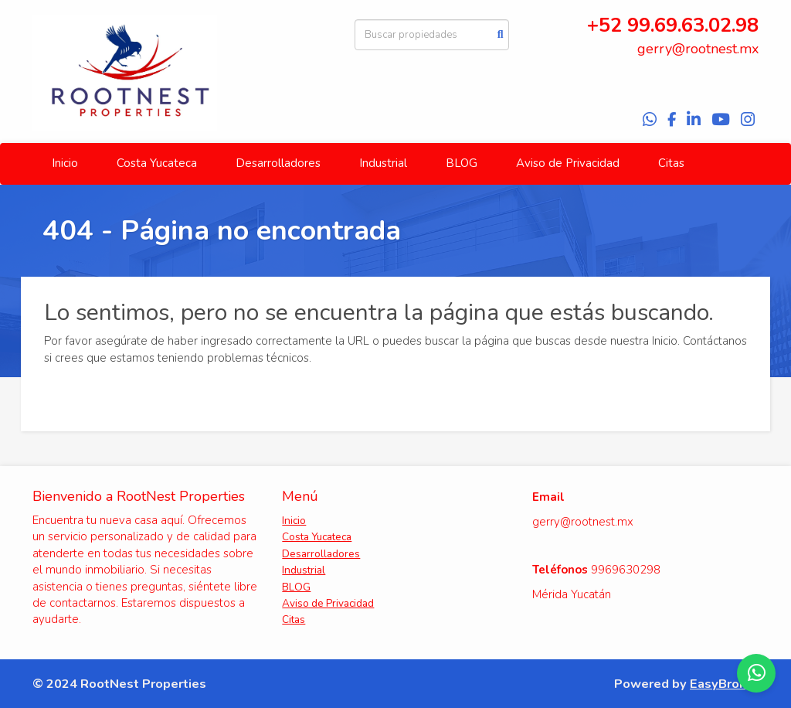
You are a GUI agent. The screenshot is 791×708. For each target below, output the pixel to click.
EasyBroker (724, 684)
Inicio (65, 163)
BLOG (461, 163)
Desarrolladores (278, 163)
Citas (671, 163)
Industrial (383, 163)
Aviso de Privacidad (568, 163)
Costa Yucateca (157, 163)
